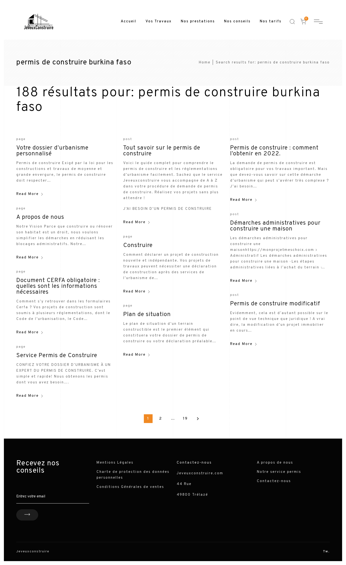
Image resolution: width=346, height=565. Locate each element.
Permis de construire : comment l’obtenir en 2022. (274, 151)
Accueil (128, 21)
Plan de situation (147, 314)
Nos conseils (237, 21)
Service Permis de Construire (56, 355)
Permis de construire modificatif (275, 304)
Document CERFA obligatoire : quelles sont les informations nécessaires (58, 286)
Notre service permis (279, 472)
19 (185, 418)
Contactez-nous (274, 481)
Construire (138, 245)
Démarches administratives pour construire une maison (275, 226)
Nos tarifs (270, 21)
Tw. (326, 551)
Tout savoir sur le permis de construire (161, 151)
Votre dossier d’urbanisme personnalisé (52, 151)
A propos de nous (40, 217)
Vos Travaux (159, 21)
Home (204, 62)
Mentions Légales (114, 462)
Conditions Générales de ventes (130, 487)
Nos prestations (198, 21)
